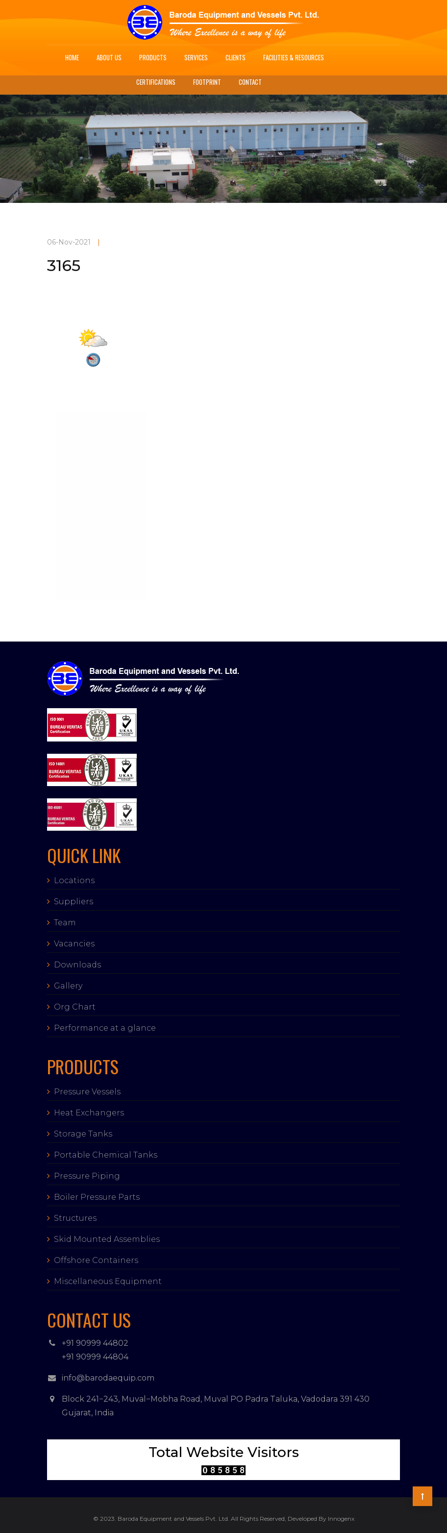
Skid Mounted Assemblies (107, 1239)
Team (65, 922)
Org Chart (75, 1007)
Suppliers (73, 901)
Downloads (77, 964)
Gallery (68, 985)
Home (72, 57)
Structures (75, 1218)
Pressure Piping (87, 1176)
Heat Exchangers (89, 1112)
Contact (250, 82)
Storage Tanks (83, 1133)
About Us (109, 57)
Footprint (207, 82)
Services (196, 57)
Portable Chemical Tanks (105, 1155)
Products (153, 57)
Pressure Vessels (87, 1091)
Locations (74, 880)
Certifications (155, 82)
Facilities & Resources (293, 57)
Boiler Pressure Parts (97, 1197)
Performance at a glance (105, 1028)
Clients (235, 57)
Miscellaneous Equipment (108, 1281)
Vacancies (74, 943)
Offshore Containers (96, 1260)
